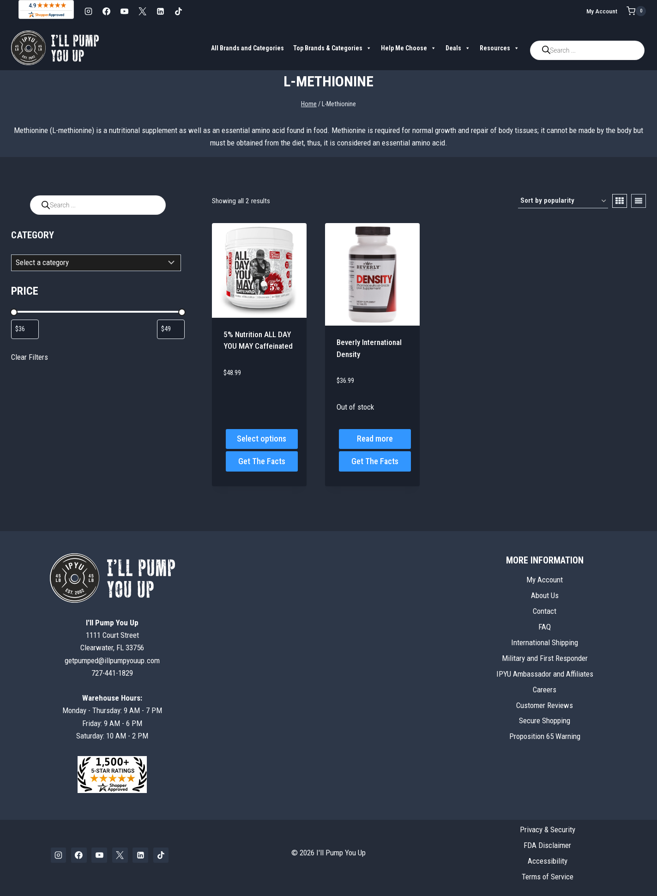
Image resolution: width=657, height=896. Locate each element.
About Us (545, 595)
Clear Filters (29, 357)
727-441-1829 (112, 673)
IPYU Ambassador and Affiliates (544, 673)
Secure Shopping (544, 720)
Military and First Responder (545, 658)
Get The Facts (261, 461)
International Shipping (544, 642)
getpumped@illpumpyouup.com (112, 660)
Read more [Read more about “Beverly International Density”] (375, 438)
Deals (458, 48)
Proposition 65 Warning (544, 736)
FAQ (544, 626)
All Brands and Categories (247, 48)
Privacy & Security (547, 829)
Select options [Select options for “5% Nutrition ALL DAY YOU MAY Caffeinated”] (261, 438)
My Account (601, 11)
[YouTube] (124, 11)
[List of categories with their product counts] (96, 262)
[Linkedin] (160, 11)
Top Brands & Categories (332, 48)
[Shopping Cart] (636, 11)
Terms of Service (547, 876)
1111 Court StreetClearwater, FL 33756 (112, 635)
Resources (499, 48)
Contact (544, 611)
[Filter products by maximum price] (171, 329)
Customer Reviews (544, 705)
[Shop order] (563, 201)
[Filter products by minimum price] (25, 329)
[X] (142, 11)
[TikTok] (178, 11)
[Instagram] (88, 11)
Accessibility (547, 861)
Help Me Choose (408, 48)
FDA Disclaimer (547, 845)
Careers (544, 689)
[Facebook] (106, 11)
